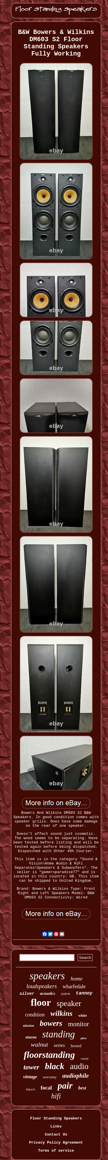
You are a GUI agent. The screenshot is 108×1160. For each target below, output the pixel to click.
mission (28, 1026)
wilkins (61, 1013)
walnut (39, 1044)
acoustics (47, 993)
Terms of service (56, 1150)
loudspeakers (41, 986)
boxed (76, 1045)
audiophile (75, 1075)
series (59, 1045)
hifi (56, 1096)
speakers (47, 976)
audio (79, 1066)
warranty (50, 1077)
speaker (69, 1003)
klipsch (30, 1089)
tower (31, 1067)
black (54, 1066)
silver (27, 993)
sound (84, 1058)
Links (56, 1126)
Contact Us (56, 1134)
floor (41, 1002)
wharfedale (74, 986)
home (76, 979)
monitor (78, 1024)
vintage (30, 1076)
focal (46, 1088)
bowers (51, 1023)
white (82, 1015)
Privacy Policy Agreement (56, 1142)
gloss (84, 1038)
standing (58, 1034)
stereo (30, 1037)
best (82, 1088)
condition (35, 1015)
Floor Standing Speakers (56, 1118)
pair (65, 1086)
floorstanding (49, 1054)
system (65, 994)
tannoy (84, 993)
